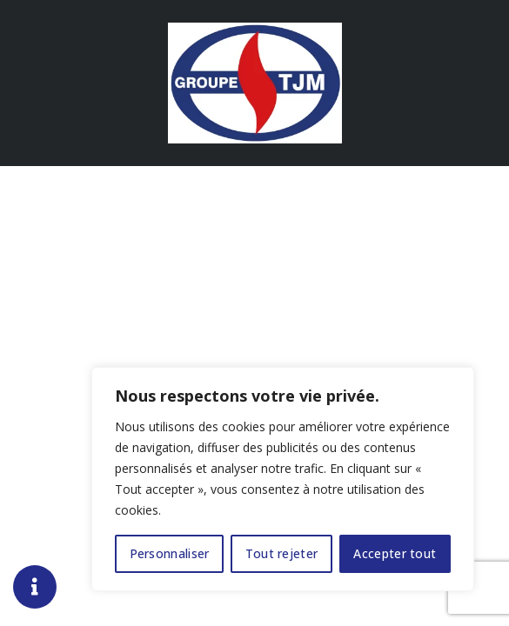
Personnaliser (170, 553)
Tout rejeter (281, 553)
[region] (282, 479)
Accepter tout (394, 553)
